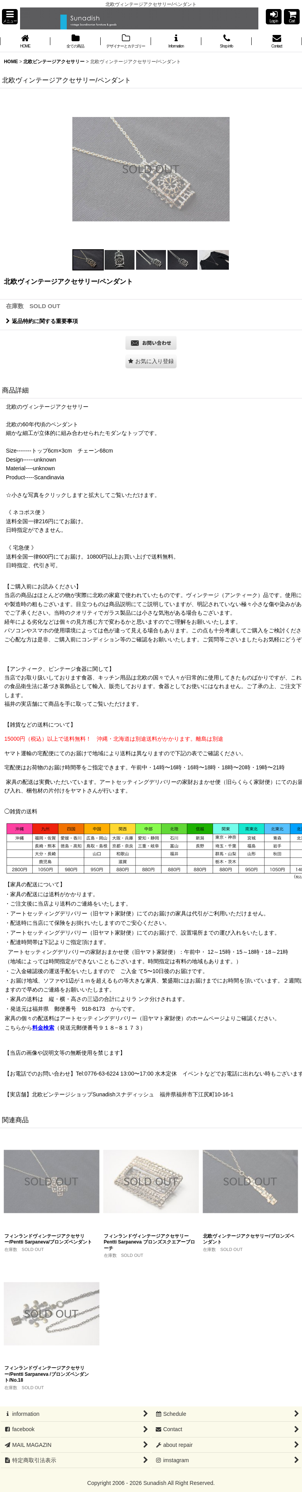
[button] (10, 16)
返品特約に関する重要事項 (42, 321)
